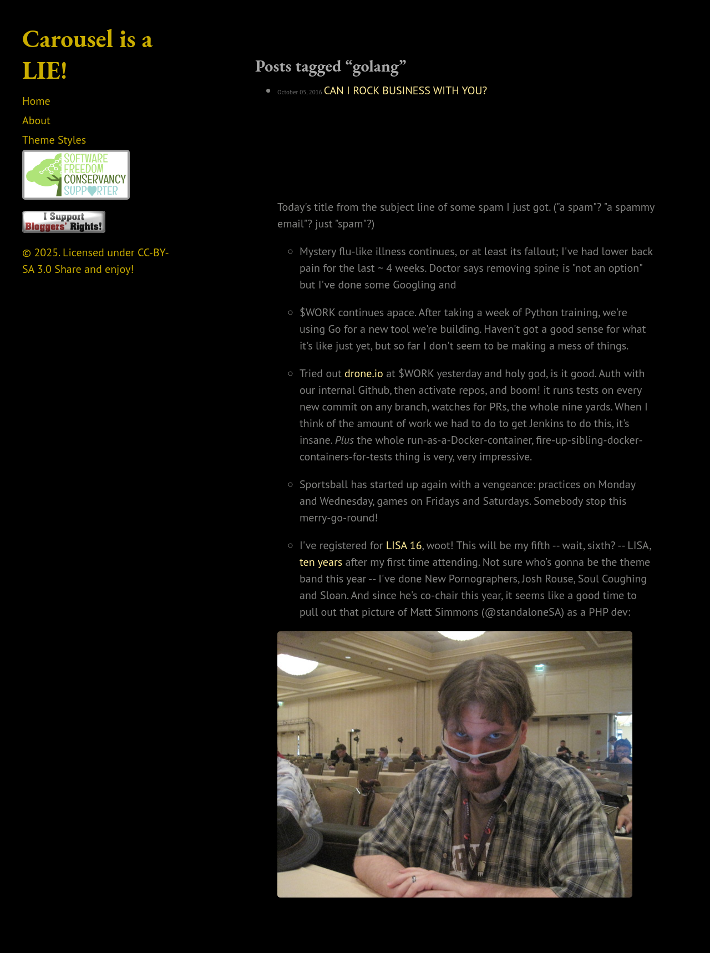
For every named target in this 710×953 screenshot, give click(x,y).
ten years (321, 562)
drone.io (363, 373)
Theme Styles (54, 140)
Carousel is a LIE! (87, 54)
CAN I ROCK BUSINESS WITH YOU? (406, 90)
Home (36, 101)
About (36, 120)
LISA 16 (404, 545)
